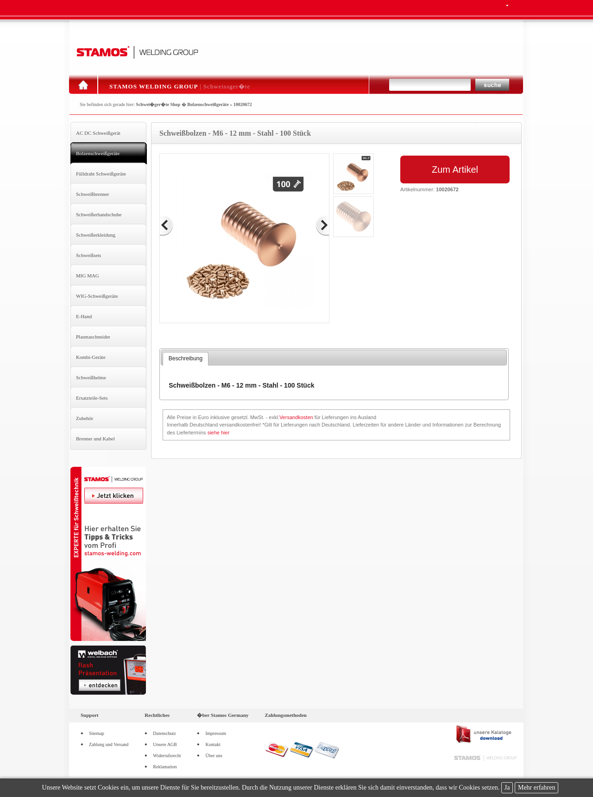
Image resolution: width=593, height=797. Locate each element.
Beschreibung (185, 358)
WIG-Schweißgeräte (97, 296)
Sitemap (96, 733)
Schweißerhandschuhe (98, 214)
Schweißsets (88, 255)
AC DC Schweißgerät (98, 133)
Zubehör (84, 418)
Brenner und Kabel (95, 438)
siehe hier (219, 432)
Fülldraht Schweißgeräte (101, 173)
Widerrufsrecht (167, 755)
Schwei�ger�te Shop (158, 104)
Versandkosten (296, 417)
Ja (507, 787)
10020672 (242, 104)
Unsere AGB (165, 744)
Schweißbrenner (92, 194)
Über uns (213, 755)
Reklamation (165, 766)
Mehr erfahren (536, 787)
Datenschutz (164, 733)
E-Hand (84, 316)
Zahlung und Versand (108, 744)
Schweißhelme (91, 377)
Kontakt (212, 744)
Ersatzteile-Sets (91, 398)
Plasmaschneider (93, 336)
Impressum (215, 733)
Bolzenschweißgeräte (207, 104)
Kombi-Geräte (91, 357)
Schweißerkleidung (95, 235)
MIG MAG (87, 275)
